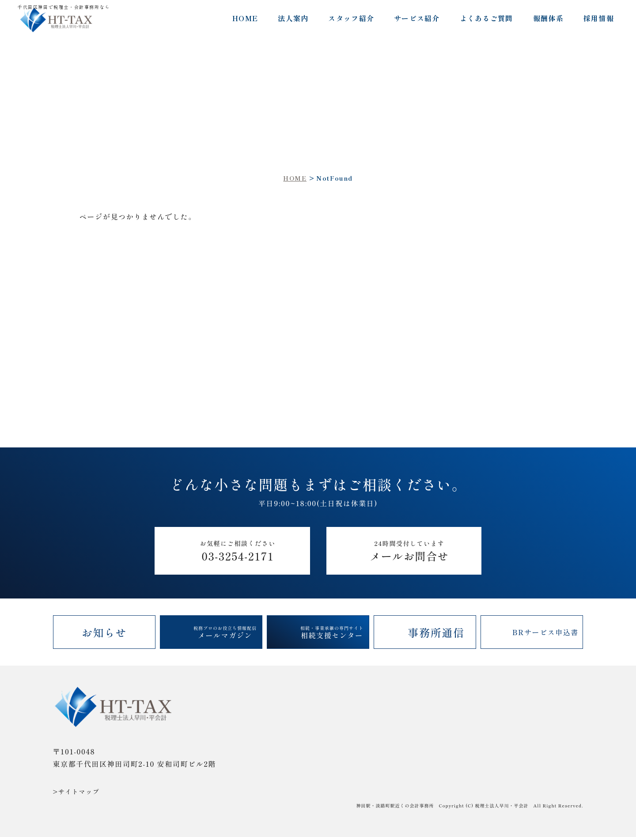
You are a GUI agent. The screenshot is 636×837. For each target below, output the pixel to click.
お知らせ (104, 632)
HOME (245, 18)
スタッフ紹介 (351, 18)
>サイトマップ (76, 791)
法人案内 (293, 18)
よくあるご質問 (486, 18)
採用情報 (598, 18)
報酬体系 (548, 18)
